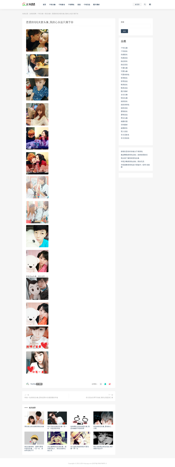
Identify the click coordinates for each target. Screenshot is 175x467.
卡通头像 (124, 68)
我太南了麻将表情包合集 (130, 158)
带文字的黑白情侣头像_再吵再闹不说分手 (103, 447)
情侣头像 (48, 13)
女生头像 (124, 95)
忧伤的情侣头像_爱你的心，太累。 (103, 427)
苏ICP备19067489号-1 (99, 463)
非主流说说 (125, 138)
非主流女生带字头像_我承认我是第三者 (99, 397)
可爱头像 (124, 71)
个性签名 (124, 51)
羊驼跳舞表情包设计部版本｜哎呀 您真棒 (135, 166)
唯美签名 (124, 85)
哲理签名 (124, 78)
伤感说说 (124, 58)
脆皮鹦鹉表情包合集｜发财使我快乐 (134, 155)
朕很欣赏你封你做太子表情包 (132, 151)
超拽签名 (124, 128)
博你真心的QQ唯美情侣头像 (34, 426)
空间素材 (124, 125)
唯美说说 (124, 88)
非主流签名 (125, 135)
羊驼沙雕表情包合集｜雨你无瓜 (132, 161)
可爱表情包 (125, 75)
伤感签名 (124, 54)
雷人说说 (124, 131)
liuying (33, 384)
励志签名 (124, 61)
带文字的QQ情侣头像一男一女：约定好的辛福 (57, 427)
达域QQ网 (32, 13)
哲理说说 (124, 81)
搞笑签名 (124, 101)
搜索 (122, 22)
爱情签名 (124, 111)
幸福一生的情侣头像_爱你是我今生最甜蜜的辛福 (41, 397)
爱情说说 (124, 115)
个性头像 (40, 13)
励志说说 (124, 64)
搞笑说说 (124, 108)
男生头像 (124, 118)
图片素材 (124, 91)
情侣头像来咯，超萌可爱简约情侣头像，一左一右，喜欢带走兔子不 (33, 448)
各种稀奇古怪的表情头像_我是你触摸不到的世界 (80, 427)
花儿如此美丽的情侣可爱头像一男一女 (79, 447)
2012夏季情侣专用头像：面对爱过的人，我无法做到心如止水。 (56, 448)
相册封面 (124, 121)
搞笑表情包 (125, 105)
